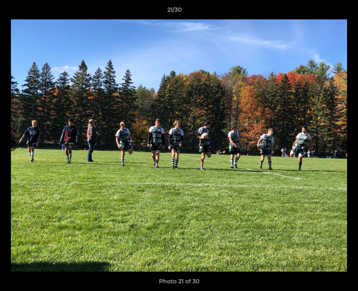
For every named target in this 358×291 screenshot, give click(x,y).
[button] (324, 11)
